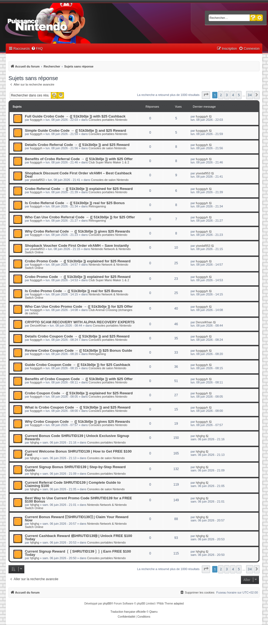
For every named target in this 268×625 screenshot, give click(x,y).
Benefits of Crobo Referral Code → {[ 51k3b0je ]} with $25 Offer (79, 159)
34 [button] (250, 95)
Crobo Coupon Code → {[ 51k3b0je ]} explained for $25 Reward (79, 393)
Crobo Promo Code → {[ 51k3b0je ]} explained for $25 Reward (77, 261)
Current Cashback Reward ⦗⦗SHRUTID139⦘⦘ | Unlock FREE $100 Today (78, 537)
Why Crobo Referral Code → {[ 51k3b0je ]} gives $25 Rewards (77, 231)
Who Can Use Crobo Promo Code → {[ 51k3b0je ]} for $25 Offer (79, 306)
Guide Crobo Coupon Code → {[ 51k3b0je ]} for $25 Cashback (77, 365)
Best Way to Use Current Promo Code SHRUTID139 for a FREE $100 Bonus (78, 499)
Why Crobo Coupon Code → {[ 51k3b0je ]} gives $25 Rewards (77, 421)
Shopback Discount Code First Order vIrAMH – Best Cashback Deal (78, 174)
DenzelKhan (38, 325)
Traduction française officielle (128, 611)
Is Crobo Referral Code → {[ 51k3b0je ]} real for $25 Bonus (75, 203)
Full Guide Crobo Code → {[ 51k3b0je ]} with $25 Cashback (75, 116)
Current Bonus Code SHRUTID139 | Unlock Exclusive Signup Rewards (77, 437)
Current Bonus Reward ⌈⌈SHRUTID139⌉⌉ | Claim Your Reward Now (77, 518)
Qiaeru (153, 611)
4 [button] (233, 95)
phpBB (107, 603)
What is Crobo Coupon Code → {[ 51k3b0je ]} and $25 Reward (77, 407)
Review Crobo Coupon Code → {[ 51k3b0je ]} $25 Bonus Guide (78, 350)
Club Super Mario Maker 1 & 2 (109, 162)
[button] (206, 95)
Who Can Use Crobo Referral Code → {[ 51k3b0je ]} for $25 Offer (80, 217)
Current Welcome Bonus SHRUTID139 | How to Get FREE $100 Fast (78, 453)
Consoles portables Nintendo (108, 119)
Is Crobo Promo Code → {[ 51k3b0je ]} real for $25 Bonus (74, 291)
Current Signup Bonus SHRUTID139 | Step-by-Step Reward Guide (75, 468)
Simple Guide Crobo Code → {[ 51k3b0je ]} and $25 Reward (75, 130)
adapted (178, 603)
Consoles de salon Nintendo (107, 148)
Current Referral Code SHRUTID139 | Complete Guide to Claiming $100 (73, 484)
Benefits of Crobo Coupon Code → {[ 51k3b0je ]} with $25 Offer (79, 379)
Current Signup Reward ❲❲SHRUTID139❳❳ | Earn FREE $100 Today (78, 553)
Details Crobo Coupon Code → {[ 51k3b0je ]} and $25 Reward (77, 336)
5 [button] (239, 95)
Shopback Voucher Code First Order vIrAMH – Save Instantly (77, 245)
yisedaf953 (37, 179)
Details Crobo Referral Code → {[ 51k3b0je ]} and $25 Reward (77, 145)
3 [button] (227, 95)
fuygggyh (36, 119)
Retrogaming (97, 206)
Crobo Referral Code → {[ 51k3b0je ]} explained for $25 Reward (79, 189)
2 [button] (221, 95)
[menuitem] (37, 48)
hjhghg (34, 442)
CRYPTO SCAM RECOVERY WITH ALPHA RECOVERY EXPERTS (80, 322)
